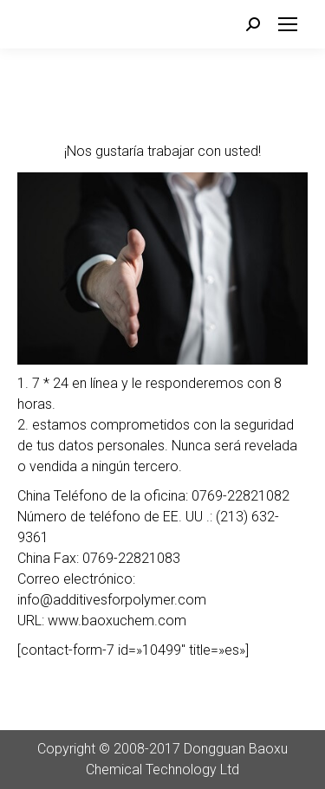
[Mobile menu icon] (287, 24)
